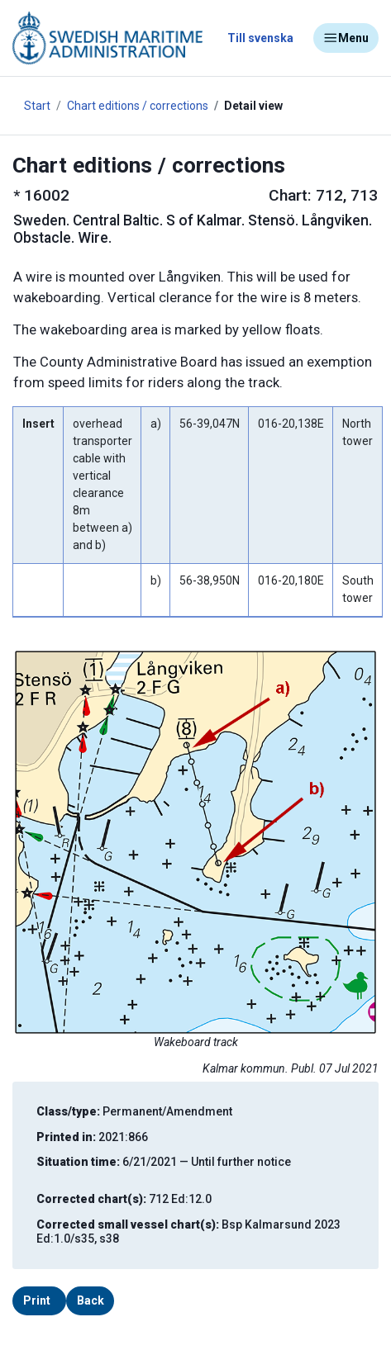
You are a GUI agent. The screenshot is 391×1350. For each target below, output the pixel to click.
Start (37, 105)
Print (36, 1300)
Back (90, 1300)
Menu (346, 38)
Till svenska (260, 38)
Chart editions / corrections (137, 105)
